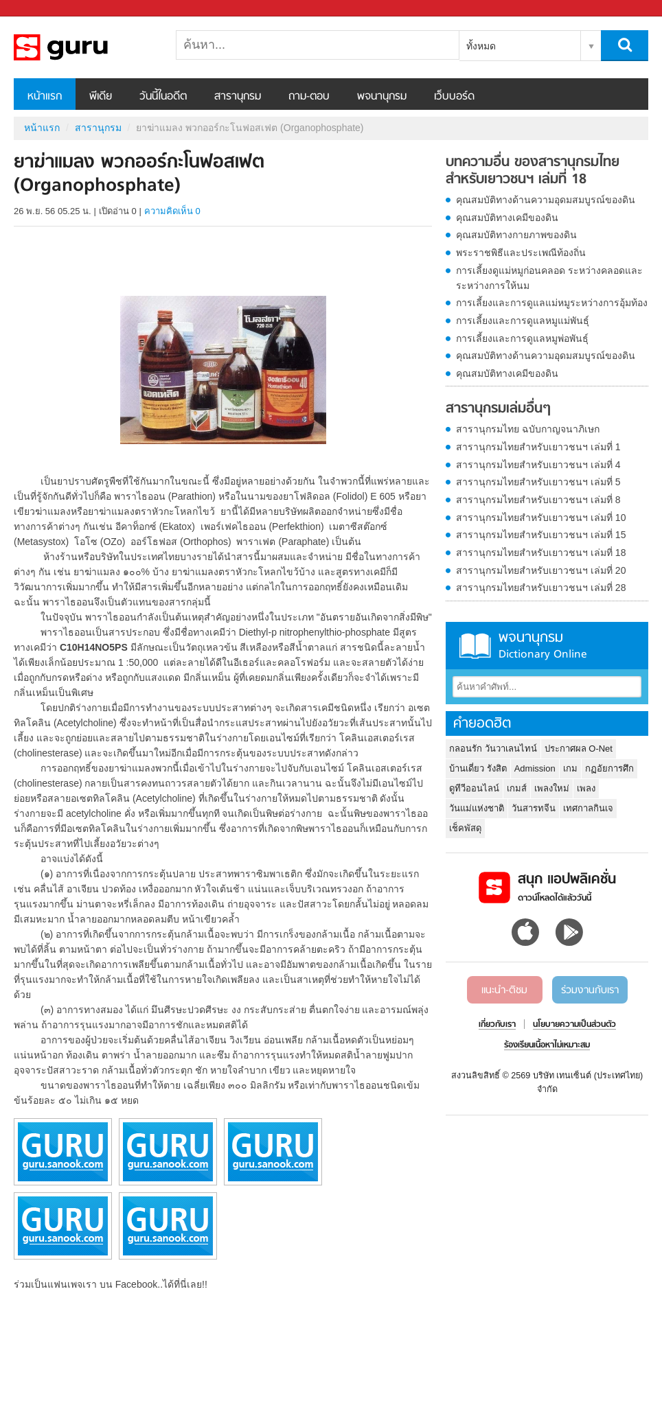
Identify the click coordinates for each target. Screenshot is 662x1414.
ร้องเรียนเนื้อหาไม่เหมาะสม (547, 1045)
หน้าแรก (44, 97)
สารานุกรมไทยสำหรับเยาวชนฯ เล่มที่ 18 (541, 552)
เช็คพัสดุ (465, 828)
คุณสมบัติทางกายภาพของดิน (516, 234)
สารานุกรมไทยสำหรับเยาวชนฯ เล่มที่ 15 (541, 534)
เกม (570, 768)
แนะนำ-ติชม (504, 990)
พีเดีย (100, 97)
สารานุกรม (237, 97)
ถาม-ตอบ (309, 97)
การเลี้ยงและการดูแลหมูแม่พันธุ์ (522, 320)
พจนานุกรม (382, 97)
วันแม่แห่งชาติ (476, 808)
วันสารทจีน (534, 808)
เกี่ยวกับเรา (497, 1025)
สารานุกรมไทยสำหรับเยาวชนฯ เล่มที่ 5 (538, 481)
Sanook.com (41, 8)
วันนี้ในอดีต (163, 97)
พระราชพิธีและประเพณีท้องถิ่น (521, 252)
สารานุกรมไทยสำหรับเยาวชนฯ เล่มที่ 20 (541, 570)
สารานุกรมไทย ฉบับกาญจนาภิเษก (528, 429)
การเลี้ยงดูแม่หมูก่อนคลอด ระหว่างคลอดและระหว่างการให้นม (549, 278)
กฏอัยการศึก (609, 768)
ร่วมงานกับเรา (590, 990)
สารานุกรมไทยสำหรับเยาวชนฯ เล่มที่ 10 (541, 517)
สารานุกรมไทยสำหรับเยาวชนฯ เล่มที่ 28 (541, 587)
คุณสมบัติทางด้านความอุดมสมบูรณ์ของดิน (545, 199)
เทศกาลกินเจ (588, 808)
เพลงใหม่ (551, 788)
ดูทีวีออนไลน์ (474, 788)
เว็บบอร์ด (454, 97)
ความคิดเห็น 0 (172, 211)
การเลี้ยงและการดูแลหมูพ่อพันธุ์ (522, 338)
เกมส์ (517, 788)
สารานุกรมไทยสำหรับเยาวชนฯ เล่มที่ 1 (538, 446)
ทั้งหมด (481, 45)
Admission (535, 768)
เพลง (586, 788)
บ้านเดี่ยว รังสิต (478, 768)
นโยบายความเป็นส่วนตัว (574, 1025)
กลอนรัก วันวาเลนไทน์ (493, 748)
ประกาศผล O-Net (579, 748)
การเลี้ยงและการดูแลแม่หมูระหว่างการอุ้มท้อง (552, 302)
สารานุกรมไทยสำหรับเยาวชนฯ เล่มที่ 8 (538, 499)
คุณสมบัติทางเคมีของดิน (507, 217)
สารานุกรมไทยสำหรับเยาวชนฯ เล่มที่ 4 (538, 464)
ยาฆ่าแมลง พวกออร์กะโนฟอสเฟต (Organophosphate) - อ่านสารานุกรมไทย (86, 47)
